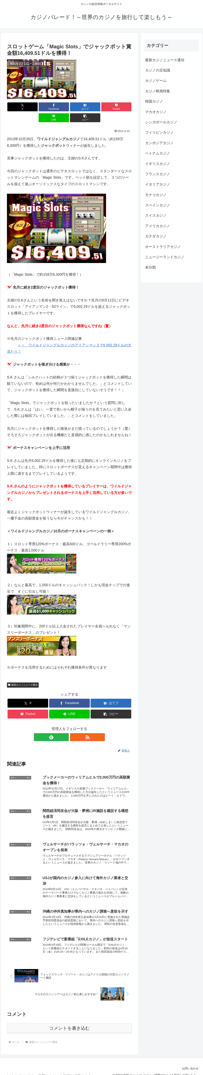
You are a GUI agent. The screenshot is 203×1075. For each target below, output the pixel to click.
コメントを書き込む (69, 1022)
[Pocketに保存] (80, 106)
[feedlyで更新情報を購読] (65, 726)
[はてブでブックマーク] (59, 106)
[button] (122, 106)
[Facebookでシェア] (38, 106)
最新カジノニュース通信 (22, 674)
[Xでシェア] (17, 106)
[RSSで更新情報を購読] (74, 726)
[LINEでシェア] (101, 106)
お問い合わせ (189, 1062)
